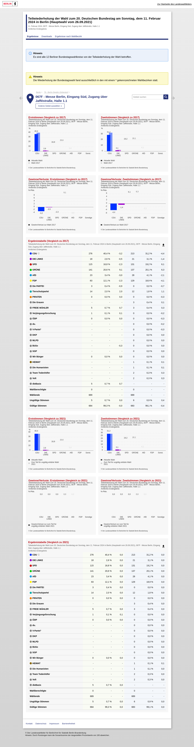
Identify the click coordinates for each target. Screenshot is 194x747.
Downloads (46, 36)
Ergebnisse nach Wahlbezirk (68, 36)
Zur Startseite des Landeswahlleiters (174, 4)
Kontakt (29, 723)
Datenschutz (40, 723)
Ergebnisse (32, 36)
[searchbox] (150, 96)
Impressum (54, 723)
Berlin (38, 92)
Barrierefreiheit (68, 723)
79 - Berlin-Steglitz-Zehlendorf (56, 92)
